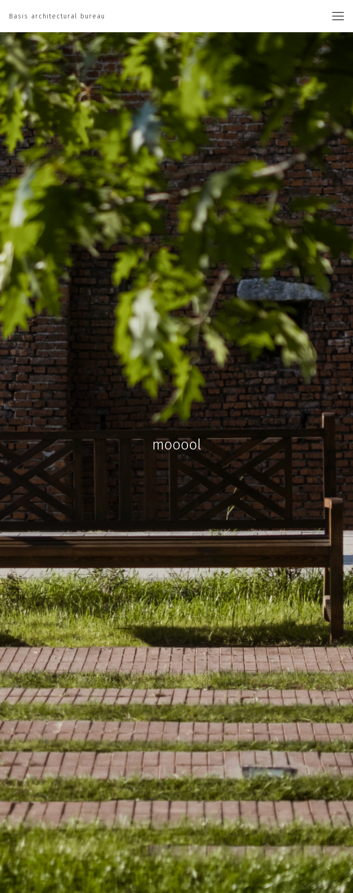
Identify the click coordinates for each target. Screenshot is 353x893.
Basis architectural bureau (57, 16)
